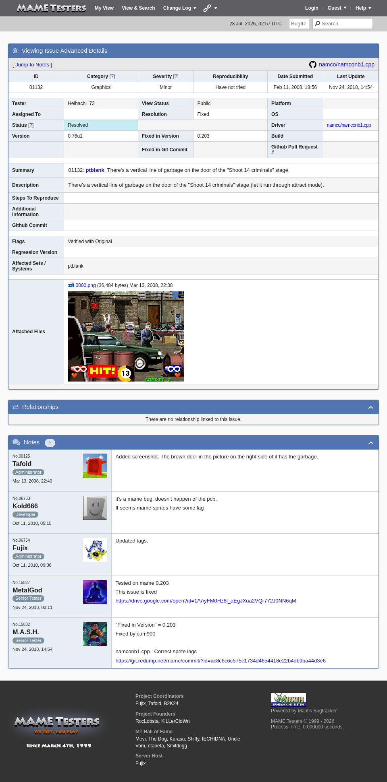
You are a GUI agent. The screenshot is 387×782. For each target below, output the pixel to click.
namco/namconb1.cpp (347, 64)
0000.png (86, 285)
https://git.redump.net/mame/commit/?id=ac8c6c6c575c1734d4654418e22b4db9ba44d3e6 (221, 661)
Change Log (177, 8)
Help (361, 8)
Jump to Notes (32, 65)
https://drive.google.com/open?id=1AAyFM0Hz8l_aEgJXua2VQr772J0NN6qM (206, 601)
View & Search (138, 8)
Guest (334, 8)
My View (104, 8)
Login (311, 8)
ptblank (95, 170)
